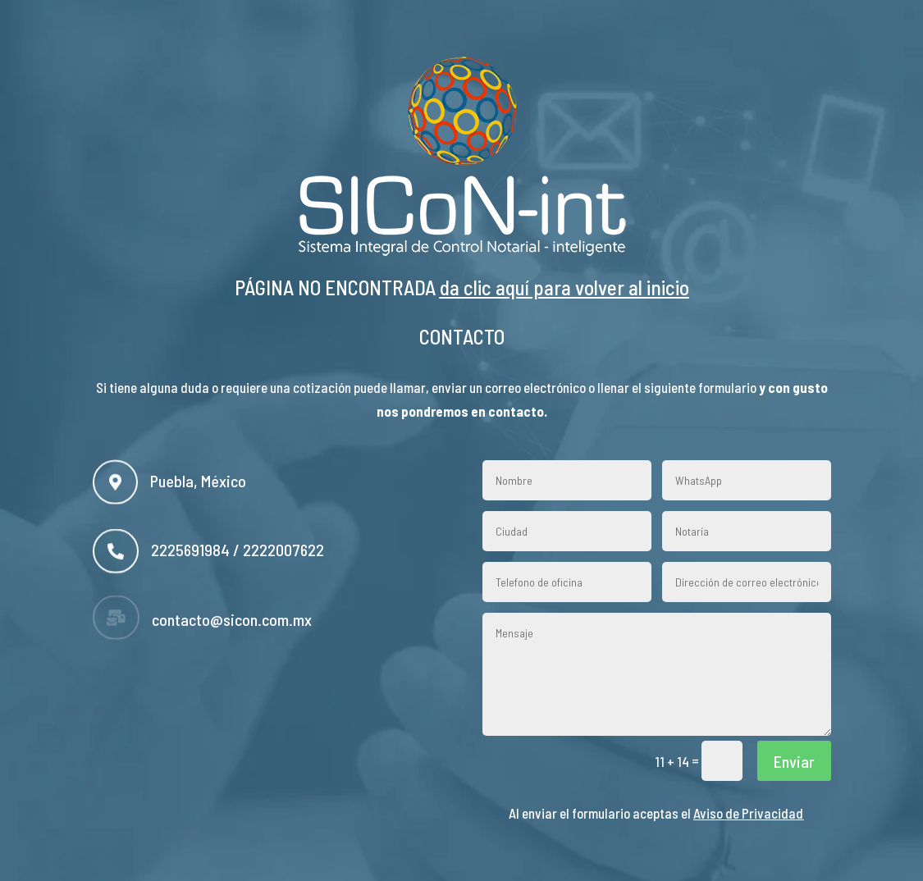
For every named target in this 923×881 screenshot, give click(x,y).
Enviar (794, 761)
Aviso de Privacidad (748, 813)
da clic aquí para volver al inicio (564, 287)
